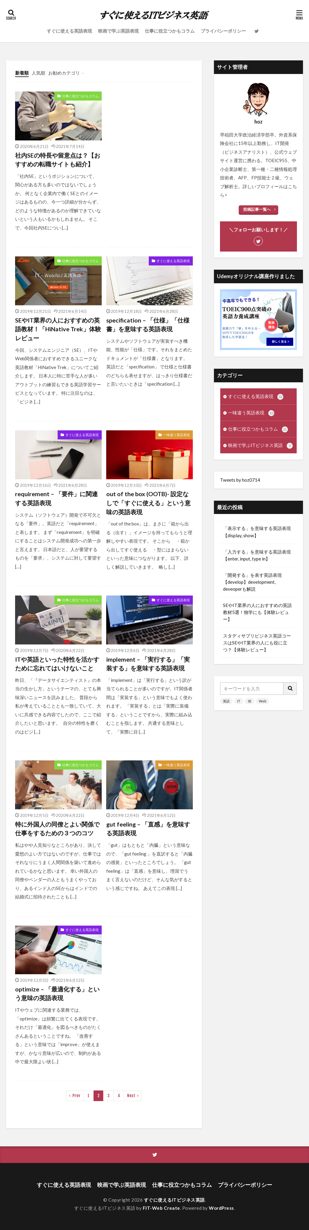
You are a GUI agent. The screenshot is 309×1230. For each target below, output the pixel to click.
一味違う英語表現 (176, 435)
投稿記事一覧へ (257, 209)
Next (131, 1095)
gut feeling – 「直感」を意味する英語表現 (148, 829)
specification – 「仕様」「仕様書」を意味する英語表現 (148, 324)
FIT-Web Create (161, 1208)
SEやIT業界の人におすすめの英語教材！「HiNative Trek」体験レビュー (58, 329)
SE (249, 701)
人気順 (38, 72)
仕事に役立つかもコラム (170, 31)
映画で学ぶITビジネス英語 (260, 445)
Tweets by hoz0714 (240, 480)
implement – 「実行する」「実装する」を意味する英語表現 (148, 664)
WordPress (221, 1208)
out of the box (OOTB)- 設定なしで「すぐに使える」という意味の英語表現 (148, 502)
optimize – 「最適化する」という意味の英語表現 (57, 993)
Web (262, 701)
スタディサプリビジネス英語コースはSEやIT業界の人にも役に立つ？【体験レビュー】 (257, 642)
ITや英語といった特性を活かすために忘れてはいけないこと (57, 664)
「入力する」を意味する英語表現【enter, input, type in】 (257, 555)
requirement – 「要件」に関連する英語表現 (56, 498)
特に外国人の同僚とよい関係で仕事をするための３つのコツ (57, 829)
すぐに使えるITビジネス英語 (174, 1200)
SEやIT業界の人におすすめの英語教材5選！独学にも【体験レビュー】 (257, 612)
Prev (76, 1095)
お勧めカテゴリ (64, 72)
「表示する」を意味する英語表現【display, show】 (257, 531)
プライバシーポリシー (223, 31)
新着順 (22, 72)
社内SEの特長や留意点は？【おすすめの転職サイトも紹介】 (57, 160)
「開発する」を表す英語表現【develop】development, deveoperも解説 (252, 582)
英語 (226, 701)
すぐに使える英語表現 (69, 31)
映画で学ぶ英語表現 (118, 31)
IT (238, 701)
